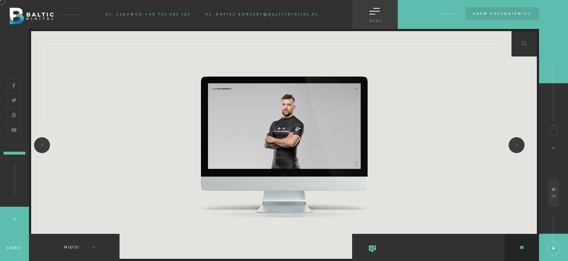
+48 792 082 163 (168, 14)
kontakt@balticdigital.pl (278, 14)
